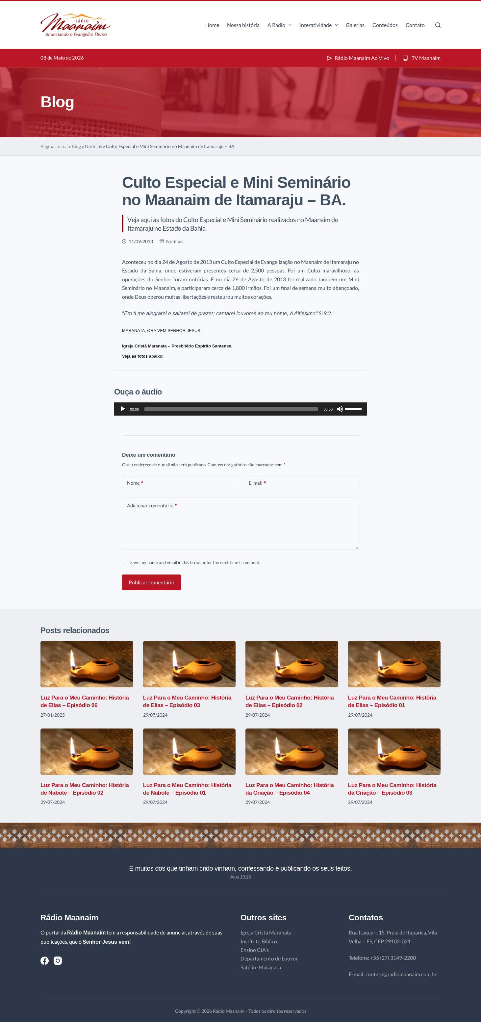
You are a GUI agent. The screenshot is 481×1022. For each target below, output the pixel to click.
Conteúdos (385, 25)
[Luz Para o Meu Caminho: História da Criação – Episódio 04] (291, 751)
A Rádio (280, 25)
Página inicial (54, 146)
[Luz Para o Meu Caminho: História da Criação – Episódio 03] (394, 751)
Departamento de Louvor (269, 958)
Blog (76, 146)
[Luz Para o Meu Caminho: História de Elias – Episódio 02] (291, 664)
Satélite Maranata (260, 967)
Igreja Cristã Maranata (265, 932)
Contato (415, 25)
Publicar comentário (151, 582)
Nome (135, 483)
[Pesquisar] (438, 25)
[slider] (231, 409)
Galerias (355, 25)
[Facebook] (44, 961)
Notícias (93, 146)
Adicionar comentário (152, 505)
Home (212, 25)
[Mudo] (340, 409)
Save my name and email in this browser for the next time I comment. (195, 562)
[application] (240, 409)
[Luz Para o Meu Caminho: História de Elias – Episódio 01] (394, 664)
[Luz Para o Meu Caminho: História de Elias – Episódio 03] (189, 664)
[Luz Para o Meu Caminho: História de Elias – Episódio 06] (86, 664)
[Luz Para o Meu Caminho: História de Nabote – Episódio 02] (86, 751)
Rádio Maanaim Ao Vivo (357, 58)
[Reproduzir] (122, 409)
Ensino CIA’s (254, 950)
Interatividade (320, 25)
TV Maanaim (421, 58)
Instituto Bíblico (258, 941)
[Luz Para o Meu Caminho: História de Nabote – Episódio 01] (189, 751)
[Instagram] (58, 961)
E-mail (257, 483)
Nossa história (243, 25)
